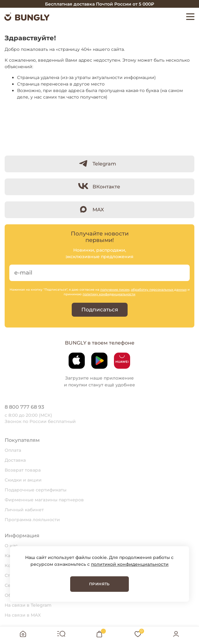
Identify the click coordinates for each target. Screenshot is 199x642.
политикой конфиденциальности (130, 564)
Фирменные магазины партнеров (44, 500)
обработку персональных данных (159, 290)
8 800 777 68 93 (24, 407)
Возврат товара (23, 470)
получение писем (114, 290)
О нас (11, 545)
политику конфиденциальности (109, 294)
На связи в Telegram (28, 605)
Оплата (13, 450)
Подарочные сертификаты (35, 490)
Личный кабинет (24, 509)
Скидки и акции (23, 480)
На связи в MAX (23, 615)
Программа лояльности (32, 519)
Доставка (15, 460)
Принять (99, 584)
